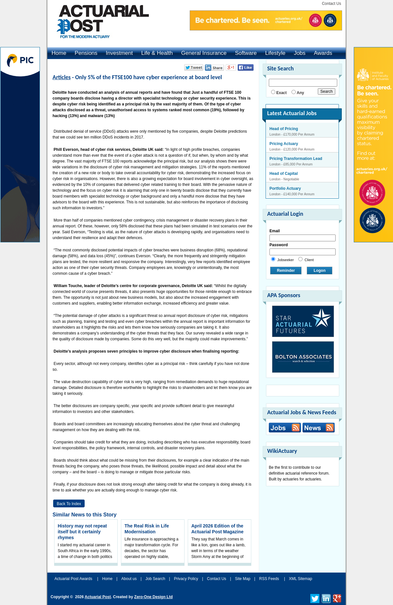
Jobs (299, 53)
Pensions (86, 53)
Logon (320, 270)
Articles (62, 77)
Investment (119, 53)
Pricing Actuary (283, 143)
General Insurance (204, 53)
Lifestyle (275, 53)
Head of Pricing (283, 129)
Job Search (155, 578)
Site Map (242, 578)
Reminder (286, 270)
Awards (323, 53)
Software (246, 53)
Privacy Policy (186, 578)
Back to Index (69, 504)
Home (59, 53)
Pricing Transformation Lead (295, 158)
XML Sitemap (300, 578)
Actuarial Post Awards (73, 578)
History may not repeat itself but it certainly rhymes (82, 531)
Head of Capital (283, 173)
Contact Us (331, 3)
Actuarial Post (98, 597)
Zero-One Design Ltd (153, 597)
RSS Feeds (269, 578)
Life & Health (157, 53)
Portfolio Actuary (285, 188)
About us (129, 578)
